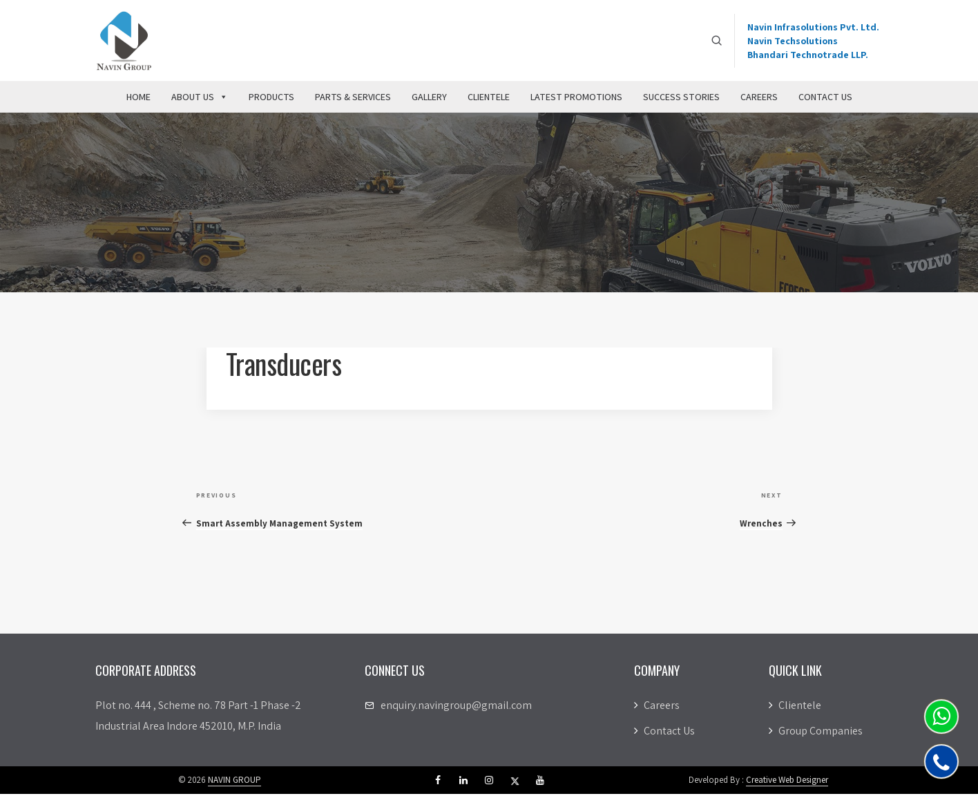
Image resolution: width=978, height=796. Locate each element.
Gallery (429, 99)
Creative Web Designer (787, 782)
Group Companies (816, 733)
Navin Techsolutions (792, 41)
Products (271, 99)
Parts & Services (353, 99)
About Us (199, 99)
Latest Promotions (576, 99)
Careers (759, 99)
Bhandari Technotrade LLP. (807, 55)
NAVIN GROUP (234, 782)
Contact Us (825, 99)
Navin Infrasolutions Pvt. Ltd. (813, 27)
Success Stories (681, 99)
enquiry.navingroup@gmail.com (456, 707)
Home (138, 99)
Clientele (489, 99)
